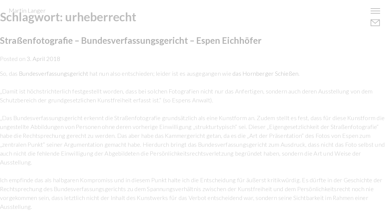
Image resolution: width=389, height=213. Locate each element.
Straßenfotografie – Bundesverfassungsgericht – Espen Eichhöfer (130, 40)
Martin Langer (27, 10)
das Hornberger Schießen (265, 73)
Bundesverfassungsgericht (53, 73)
